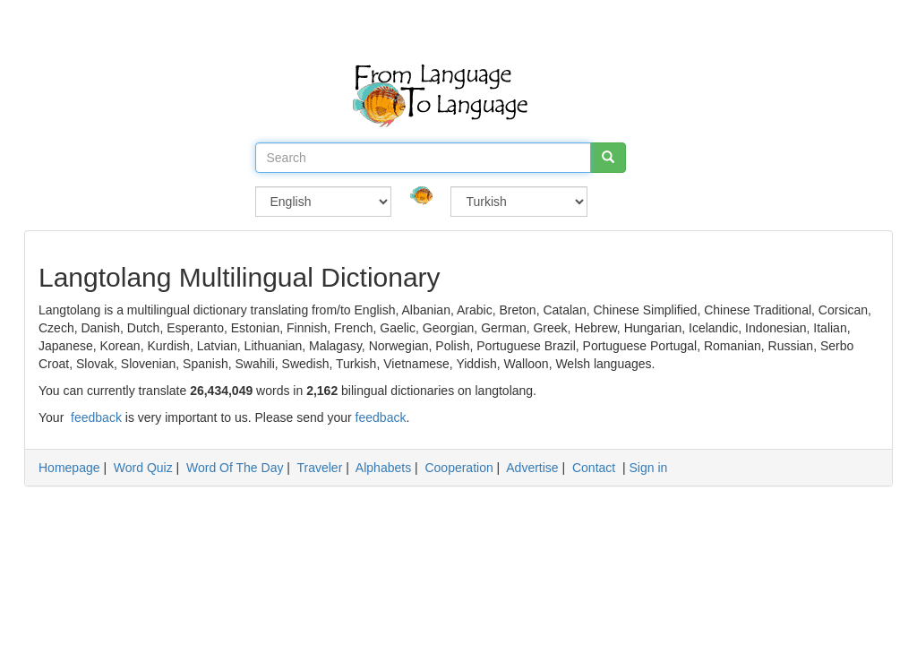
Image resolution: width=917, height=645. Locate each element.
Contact (593, 467)
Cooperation (458, 467)
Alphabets (383, 467)
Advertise (532, 467)
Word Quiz (143, 467)
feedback (96, 417)
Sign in (649, 467)
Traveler (319, 467)
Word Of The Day (234, 467)
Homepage (69, 467)
